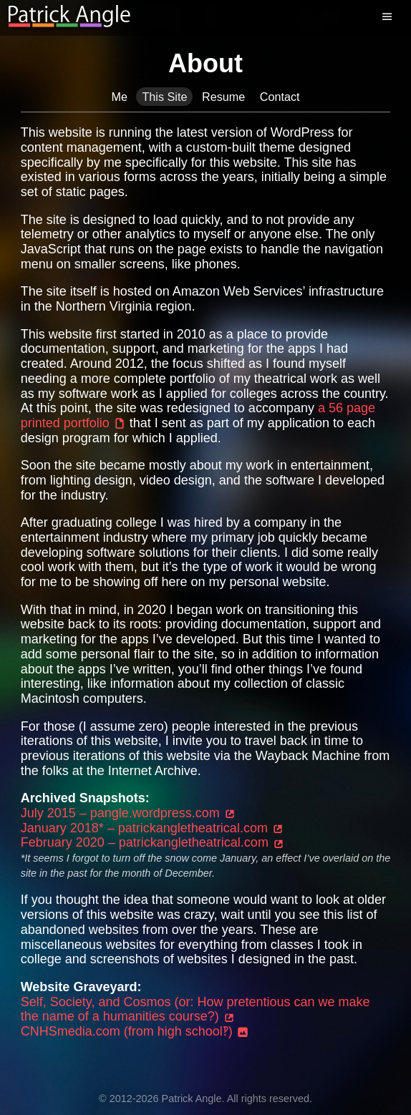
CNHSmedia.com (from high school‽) (135, 1031)
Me (119, 96)
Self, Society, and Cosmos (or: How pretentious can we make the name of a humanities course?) (195, 1009)
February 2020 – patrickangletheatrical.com (153, 842)
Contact (280, 96)
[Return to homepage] (69, 17)
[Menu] (390, 17)
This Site (164, 96)
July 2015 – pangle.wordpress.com (128, 813)
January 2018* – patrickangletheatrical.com (152, 828)
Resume (223, 96)
